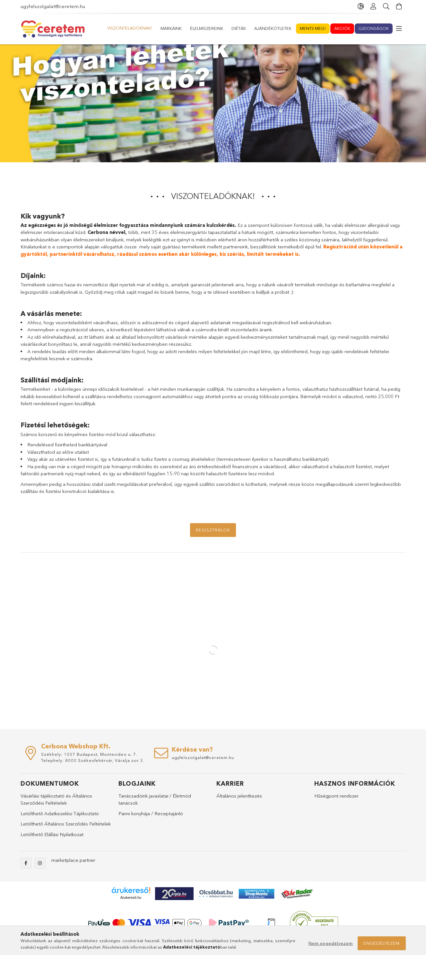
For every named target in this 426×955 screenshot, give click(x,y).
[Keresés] (386, 6)
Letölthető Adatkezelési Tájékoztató (60, 829)
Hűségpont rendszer (336, 811)
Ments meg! (183, 28)
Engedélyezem (381, 943)
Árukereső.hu (130, 913)
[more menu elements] (399, 28)
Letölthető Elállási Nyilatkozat (52, 850)
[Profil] (373, 6)
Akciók (154, 28)
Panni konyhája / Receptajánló (150, 829)
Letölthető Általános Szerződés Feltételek (66, 839)
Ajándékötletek (223, 28)
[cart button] (399, 6)
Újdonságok (123, 28)
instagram (40, 878)
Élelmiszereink (289, 28)
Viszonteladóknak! (366, 28)
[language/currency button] (360, 6)
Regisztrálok (213, 545)
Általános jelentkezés (239, 811)
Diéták (257, 28)
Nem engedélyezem (331, 943)
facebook (26, 878)
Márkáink (325, 28)
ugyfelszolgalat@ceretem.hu (53, 6)
